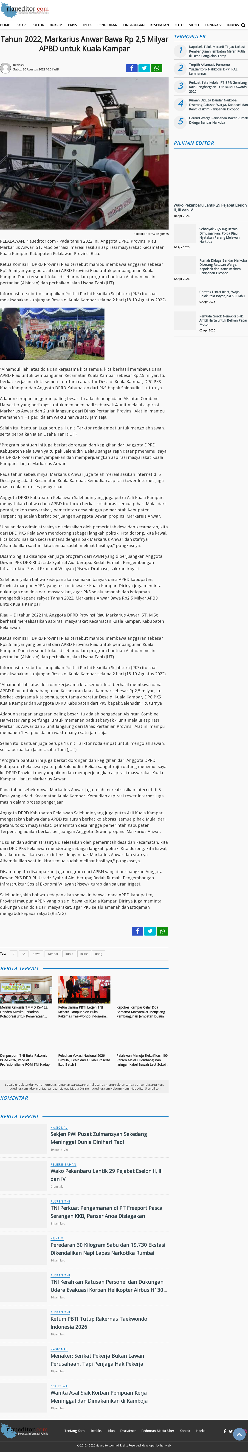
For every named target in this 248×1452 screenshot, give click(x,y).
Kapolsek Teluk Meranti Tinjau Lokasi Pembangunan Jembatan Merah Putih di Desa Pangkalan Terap (217, 51)
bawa (36, 954)
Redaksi (96, 1431)
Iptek (87, 25)
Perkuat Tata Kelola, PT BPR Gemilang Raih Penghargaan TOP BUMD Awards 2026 (218, 87)
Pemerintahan (63, 1164)
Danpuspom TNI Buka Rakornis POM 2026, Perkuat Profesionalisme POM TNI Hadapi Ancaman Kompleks (25, 1060)
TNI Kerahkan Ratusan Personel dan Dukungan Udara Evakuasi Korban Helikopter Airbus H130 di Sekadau (107, 1289)
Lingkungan (133, 25)
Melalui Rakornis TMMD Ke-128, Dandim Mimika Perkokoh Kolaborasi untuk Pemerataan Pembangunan (24, 1012)
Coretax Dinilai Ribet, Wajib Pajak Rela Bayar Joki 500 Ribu (222, 294)
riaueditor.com (106, 1445)
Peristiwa (59, 1386)
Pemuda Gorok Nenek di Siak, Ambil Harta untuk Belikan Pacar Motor (223, 320)
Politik (37, 25)
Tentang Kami (74, 1431)
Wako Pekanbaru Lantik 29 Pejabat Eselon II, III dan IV (210, 208)
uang (98, 954)
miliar (84, 954)
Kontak (185, 1431)
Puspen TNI (60, 1201)
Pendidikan (107, 25)
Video (194, 25)
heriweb (165, 1445)
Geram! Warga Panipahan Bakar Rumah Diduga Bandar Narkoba (218, 120)
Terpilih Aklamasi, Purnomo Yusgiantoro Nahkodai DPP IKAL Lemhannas (213, 69)
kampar (53, 954)
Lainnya (211, 25)
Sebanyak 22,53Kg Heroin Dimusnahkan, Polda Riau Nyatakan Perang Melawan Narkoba (219, 235)
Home (5, 25)
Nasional (59, 1128)
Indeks (233, 25)
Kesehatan (159, 25)
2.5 (23, 954)
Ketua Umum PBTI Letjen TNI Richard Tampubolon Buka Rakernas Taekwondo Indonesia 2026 (82, 1012)
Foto (179, 25)
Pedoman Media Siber (157, 1431)
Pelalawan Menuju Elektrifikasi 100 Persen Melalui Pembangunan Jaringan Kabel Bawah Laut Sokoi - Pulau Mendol (142, 1060)
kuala (69, 954)
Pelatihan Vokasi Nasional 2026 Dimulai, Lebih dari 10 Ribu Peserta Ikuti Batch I (84, 1060)
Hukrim (56, 25)
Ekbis (72, 25)
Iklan (111, 1431)
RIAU (19, 25)
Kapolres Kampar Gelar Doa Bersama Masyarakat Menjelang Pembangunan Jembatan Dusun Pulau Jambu (140, 1012)
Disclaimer (128, 1431)
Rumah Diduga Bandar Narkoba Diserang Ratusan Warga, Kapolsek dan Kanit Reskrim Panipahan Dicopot (218, 104)
